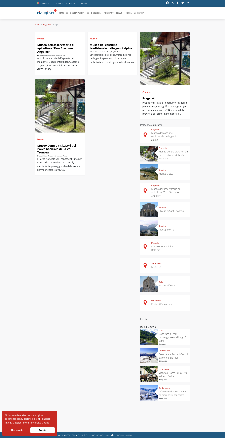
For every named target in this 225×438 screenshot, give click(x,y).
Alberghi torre (166, 229)
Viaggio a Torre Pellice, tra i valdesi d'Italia (173, 374)
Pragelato (47, 24)
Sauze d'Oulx (156, 263)
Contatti (83, 3)
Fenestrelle (156, 300)
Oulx (161, 282)
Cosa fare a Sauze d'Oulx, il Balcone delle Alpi (173, 356)
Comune (146, 92)
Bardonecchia (164, 388)
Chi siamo (58, 3)
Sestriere (162, 170)
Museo (40, 38)
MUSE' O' (156, 266)
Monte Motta (166, 173)
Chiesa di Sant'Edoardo (171, 211)
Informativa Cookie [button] (39, 423)
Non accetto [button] (17, 430)
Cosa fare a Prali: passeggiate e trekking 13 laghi (172, 337)
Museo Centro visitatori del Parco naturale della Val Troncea (56, 149)
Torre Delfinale (167, 285)
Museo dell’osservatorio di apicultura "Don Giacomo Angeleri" (56, 48)
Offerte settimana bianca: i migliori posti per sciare (173, 393)
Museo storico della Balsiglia (162, 248)
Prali (160, 330)
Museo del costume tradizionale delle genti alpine (111, 46)
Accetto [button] (42, 430)
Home (37, 24)
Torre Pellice (164, 369)
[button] (43, 3)
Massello (155, 243)
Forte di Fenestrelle (161, 304)
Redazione (71, 3)
